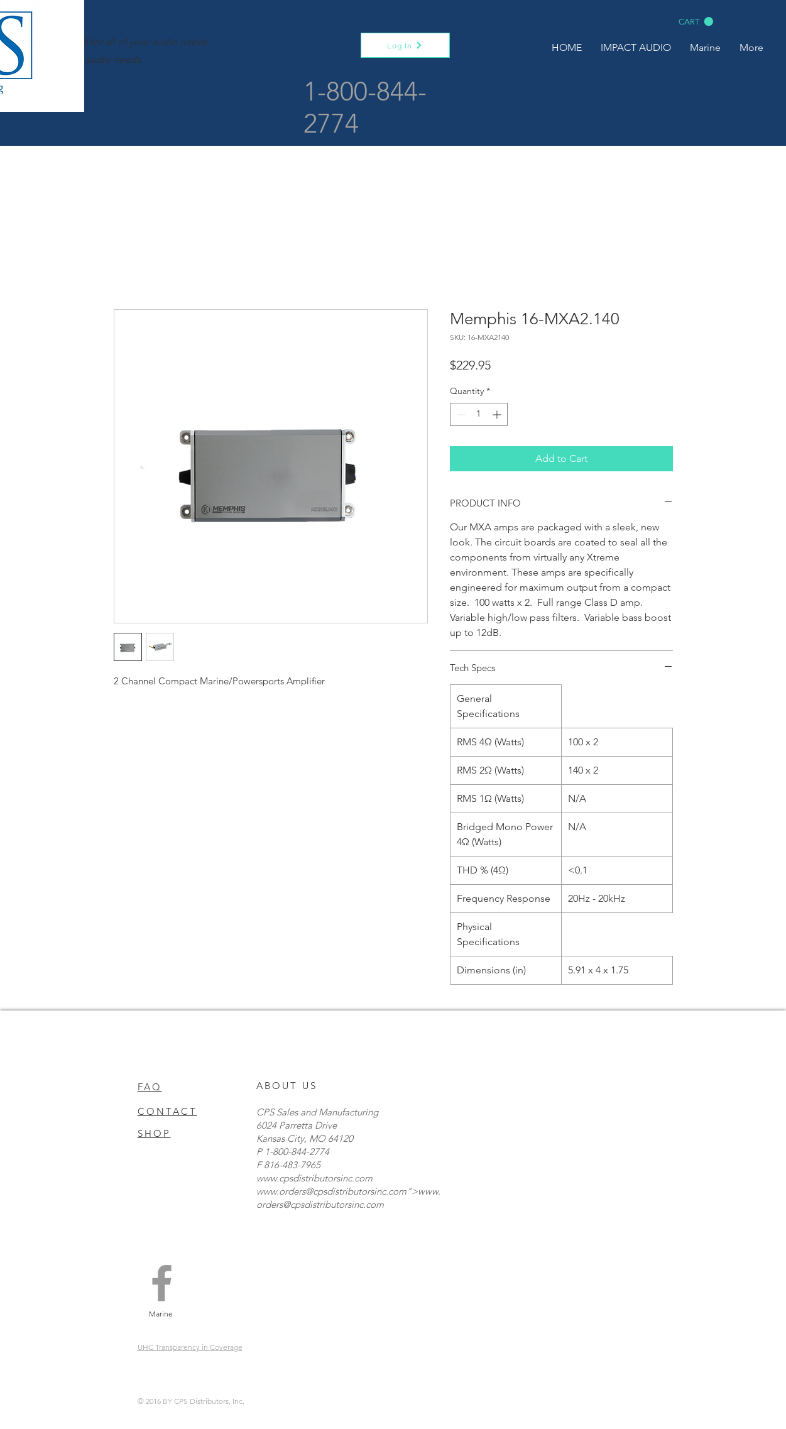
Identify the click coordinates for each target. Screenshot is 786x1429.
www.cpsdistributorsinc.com (314, 1178)
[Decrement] (459, 414)
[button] (696, 21)
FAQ (150, 1087)
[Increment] (498, 414)
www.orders (280, 1191)
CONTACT (167, 1111)
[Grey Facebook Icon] (162, 1283)
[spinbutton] (478, 414)
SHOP (154, 1133)
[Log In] (405, 45)
